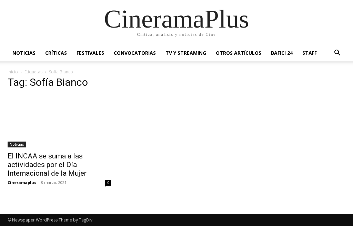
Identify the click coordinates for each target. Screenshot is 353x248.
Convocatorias (135, 53)
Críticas (56, 53)
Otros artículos (238, 53)
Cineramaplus (22, 182)
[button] (337, 53)
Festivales (90, 53)
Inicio (13, 72)
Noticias (24, 53)
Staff (309, 53)
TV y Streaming (185, 53)
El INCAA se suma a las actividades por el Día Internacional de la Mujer (47, 164)
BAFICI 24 (282, 53)
